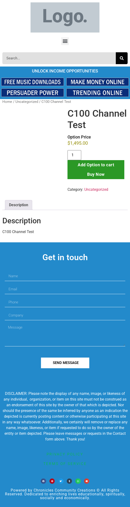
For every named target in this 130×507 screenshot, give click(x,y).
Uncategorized (26, 102)
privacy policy (65, 454)
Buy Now (96, 174)
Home (7, 102)
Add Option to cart (96, 164)
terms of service (65, 464)
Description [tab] (18, 205)
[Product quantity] (74, 155)
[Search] (122, 58)
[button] (65, 41)
